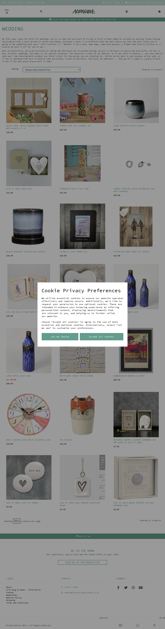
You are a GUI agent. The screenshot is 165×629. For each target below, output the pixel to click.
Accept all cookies (101, 336)
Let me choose (60, 336)
